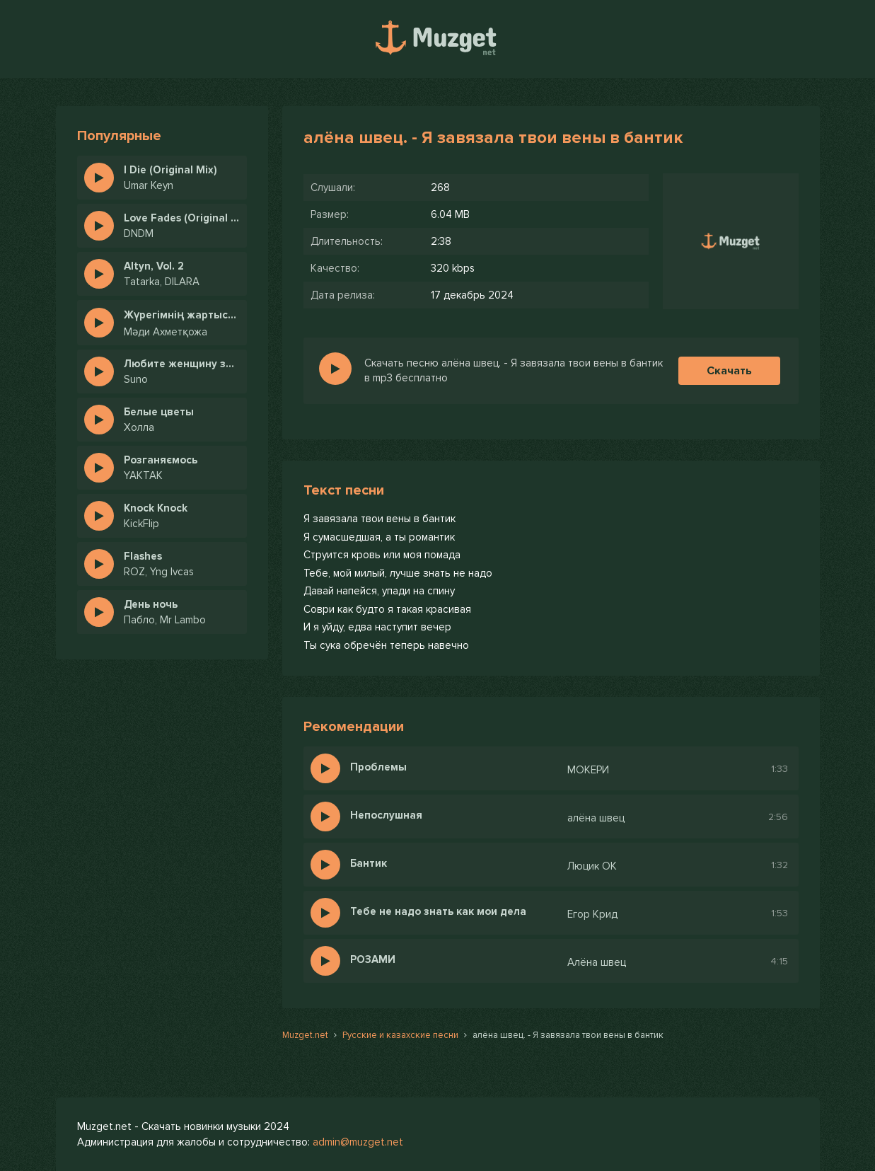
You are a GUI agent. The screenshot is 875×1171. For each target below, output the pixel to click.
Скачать (729, 371)
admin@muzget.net (358, 1142)
